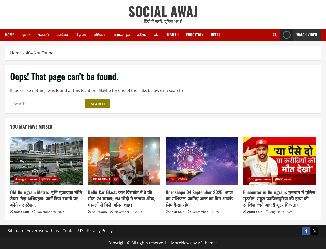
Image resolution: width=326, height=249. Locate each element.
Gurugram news (26, 179)
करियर (141, 34)
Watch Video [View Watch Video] (298, 35)
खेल (156, 34)
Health (173, 34)
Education (194, 34)
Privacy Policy (100, 230)
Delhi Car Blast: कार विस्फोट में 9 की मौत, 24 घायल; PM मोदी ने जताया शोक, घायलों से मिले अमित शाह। (121, 198)
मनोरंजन (62, 34)
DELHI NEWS (101, 179)
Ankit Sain (21, 212)
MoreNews (181, 243)
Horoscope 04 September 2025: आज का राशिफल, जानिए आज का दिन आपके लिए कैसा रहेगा (199, 198)
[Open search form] (275, 35)
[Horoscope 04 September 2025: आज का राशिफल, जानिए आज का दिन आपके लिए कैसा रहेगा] (202, 161)
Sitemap (15, 230)
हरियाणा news (49, 179)
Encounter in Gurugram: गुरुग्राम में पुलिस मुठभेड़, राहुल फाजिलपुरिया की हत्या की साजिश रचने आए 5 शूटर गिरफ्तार (279, 198)
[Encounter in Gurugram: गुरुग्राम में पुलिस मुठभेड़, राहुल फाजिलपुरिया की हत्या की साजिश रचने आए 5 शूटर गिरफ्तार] (279, 161)
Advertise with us (43, 230)
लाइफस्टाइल (121, 34)
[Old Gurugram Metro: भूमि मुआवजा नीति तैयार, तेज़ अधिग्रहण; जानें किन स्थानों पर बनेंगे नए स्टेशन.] (46, 161)
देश (24, 34)
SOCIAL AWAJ (163, 11)
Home (9, 34)
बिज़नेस (80, 34)
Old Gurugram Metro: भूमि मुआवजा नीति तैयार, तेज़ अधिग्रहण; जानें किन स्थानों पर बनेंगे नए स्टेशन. (46, 198)
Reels (215, 34)
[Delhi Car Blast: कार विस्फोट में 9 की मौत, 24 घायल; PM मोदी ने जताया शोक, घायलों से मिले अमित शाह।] (124, 161)
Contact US (73, 230)
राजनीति (43, 34)
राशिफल (99, 34)
